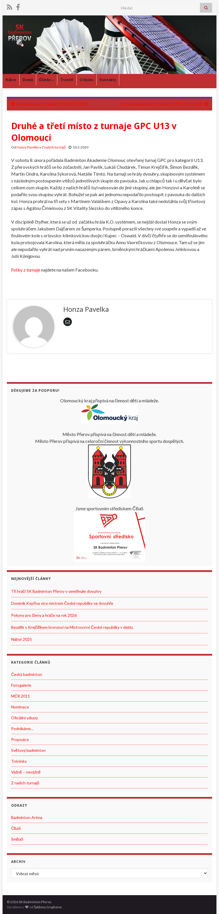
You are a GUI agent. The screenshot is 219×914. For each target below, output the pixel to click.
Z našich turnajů (54, 147)
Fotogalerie (21, 685)
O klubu (87, 79)
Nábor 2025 (21, 639)
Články (46, 79)
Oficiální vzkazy (24, 717)
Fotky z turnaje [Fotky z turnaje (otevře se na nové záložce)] (25, 269)
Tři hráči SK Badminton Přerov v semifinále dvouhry (56, 591)
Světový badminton (28, 750)
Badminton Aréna (26, 817)
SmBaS (17, 839)
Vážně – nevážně (26, 772)
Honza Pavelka (28, 147)
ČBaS (16, 828)
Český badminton (26, 674)
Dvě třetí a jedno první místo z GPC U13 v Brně (161, 103)
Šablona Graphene (48, 907)
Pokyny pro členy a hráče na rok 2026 (44, 615)
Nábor (11, 79)
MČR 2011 (20, 696)
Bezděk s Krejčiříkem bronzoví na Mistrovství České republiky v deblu (72, 627)
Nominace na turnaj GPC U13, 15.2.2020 (52, 103)
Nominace (20, 706)
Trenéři (67, 79)
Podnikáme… (22, 728)
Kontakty (108, 79)
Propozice (20, 739)
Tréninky (19, 761)
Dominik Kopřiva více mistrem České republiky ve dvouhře (62, 603)
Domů (28, 79)
